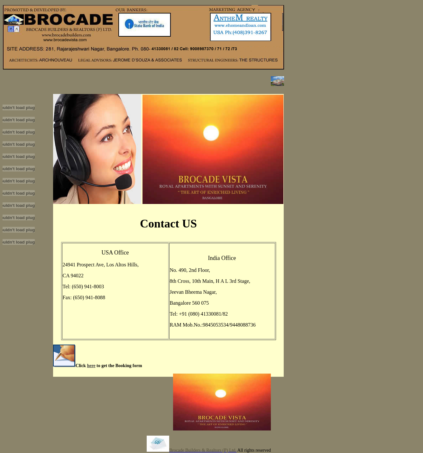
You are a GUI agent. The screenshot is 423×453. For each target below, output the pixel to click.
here (91, 365)
